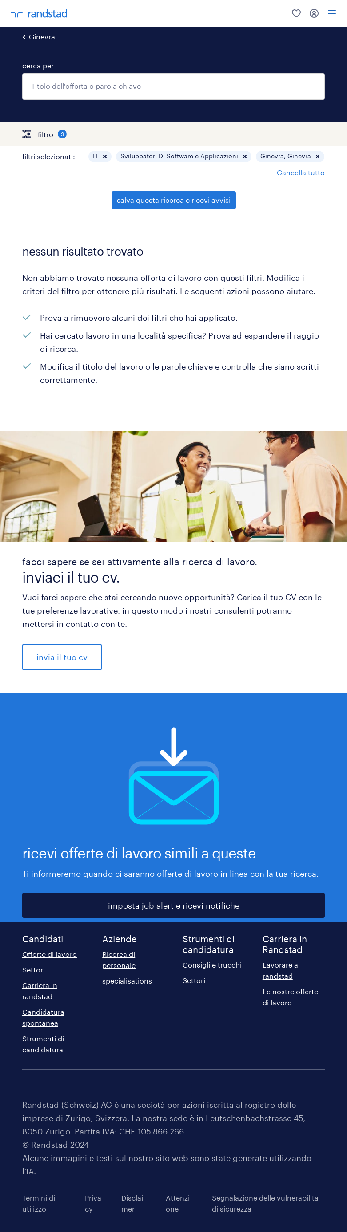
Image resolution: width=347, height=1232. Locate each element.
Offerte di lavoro (49, 954)
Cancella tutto (301, 172)
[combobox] (173, 86)
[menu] (332, 13)
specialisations (127, 980)
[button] (104, 156)
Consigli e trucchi (212, 964)
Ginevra (42, 36)
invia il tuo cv (62, 657)
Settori (33, 969)
